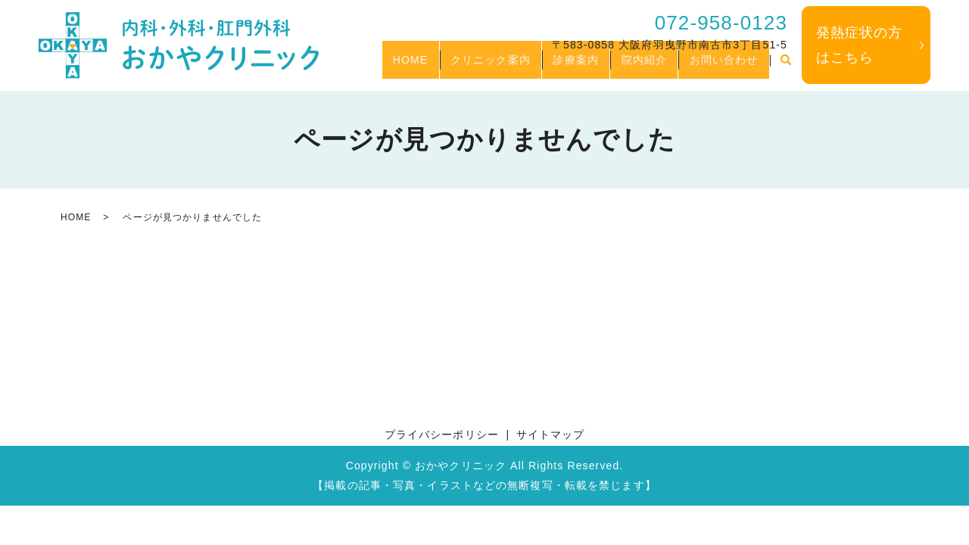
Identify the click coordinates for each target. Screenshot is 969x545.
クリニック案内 (455, 67)
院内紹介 (628, 67)
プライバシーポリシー (442, 434)
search (786, 67)
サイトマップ (550, 434)
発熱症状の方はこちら (859, 44)
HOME (364, 67)
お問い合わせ (718, 67)
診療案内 (550, 67)
